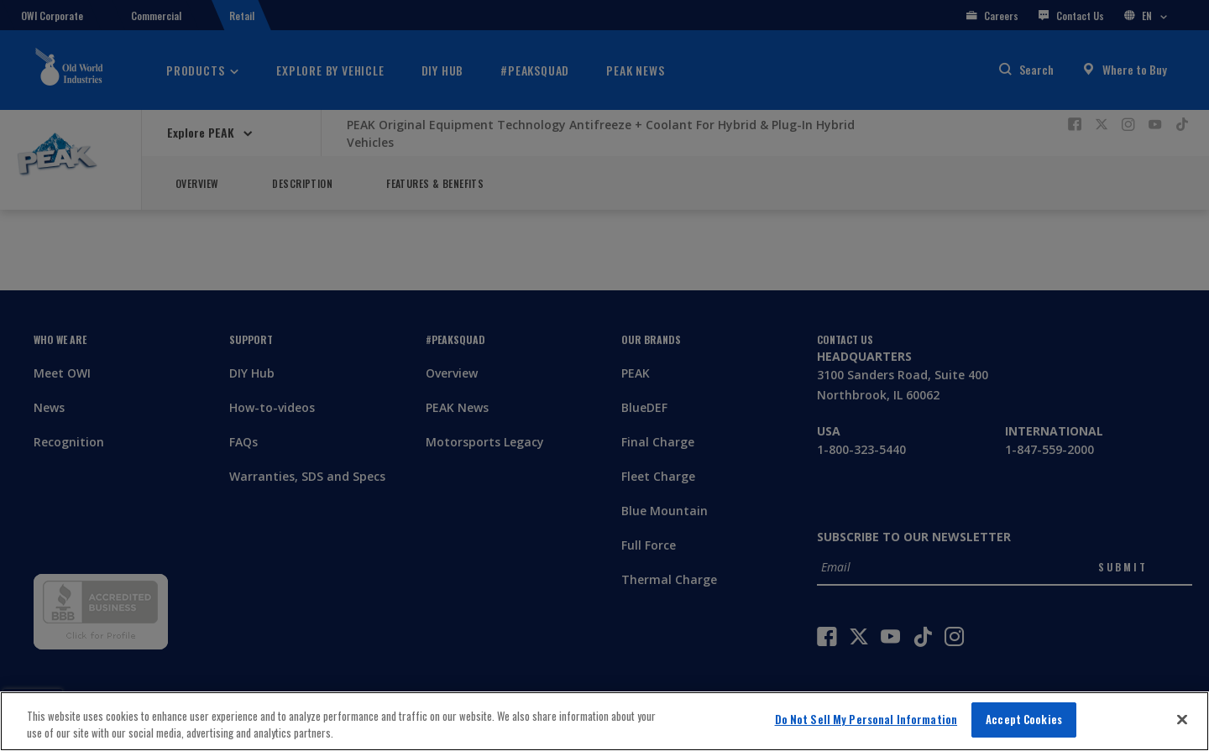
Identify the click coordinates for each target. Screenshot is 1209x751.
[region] (604, 721)
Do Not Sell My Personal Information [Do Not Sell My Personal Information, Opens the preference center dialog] (866, 719)
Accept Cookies (1024, 719)
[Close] (1182, 719)
